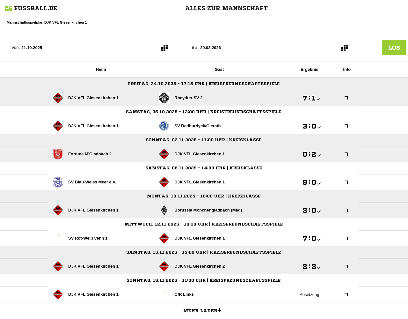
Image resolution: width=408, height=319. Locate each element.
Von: (15, 47)
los (394, 47)
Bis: (195, 47)
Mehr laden (204, 310)
